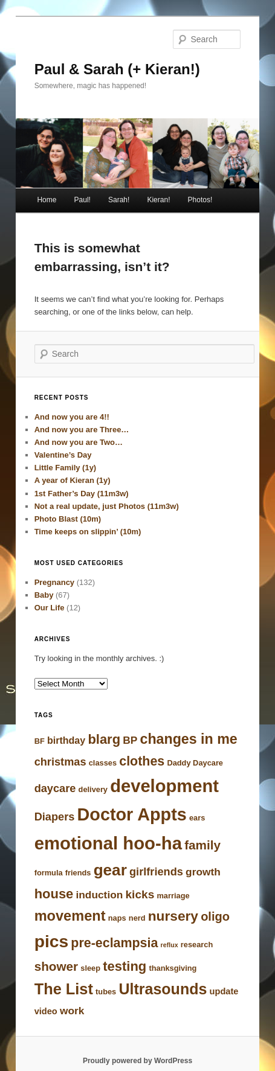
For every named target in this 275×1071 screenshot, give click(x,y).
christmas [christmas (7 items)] (60, 762)
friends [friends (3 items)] (78, 872)
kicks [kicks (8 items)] (140, 894)
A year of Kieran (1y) (72, 480)
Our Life (49, 607)
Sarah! (118, 200)
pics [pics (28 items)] (51, 941)
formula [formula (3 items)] (48, 872)
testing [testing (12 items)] (124, 966)
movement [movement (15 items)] (70, 916)
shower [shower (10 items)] (56, 966)
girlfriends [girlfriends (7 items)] (156, 872)
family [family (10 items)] (202, 845)
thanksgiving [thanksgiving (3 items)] (172, 968)
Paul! (82, 200)
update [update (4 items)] (224, 991)
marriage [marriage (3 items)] (173, 895)
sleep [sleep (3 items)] (90, 968)
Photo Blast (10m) (68, 518)
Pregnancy (54, 582)
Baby (44, 594)
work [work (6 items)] (72, 1011)
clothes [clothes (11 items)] (141, 761)
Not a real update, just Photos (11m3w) (106, 506)
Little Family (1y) (65, 467)
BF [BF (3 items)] (39, 741)
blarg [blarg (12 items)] (104, 739)
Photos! (200, 200)
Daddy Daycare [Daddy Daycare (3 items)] (195, 762)
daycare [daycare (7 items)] (55, 788)
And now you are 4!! (71, 416)
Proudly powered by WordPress (137, 1061)
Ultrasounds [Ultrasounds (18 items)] (162, 988)
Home (46, 200)
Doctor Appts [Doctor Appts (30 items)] (132, 814)
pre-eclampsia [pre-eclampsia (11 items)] (114, 943)
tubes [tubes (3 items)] (105, 991)
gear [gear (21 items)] (110, 870)
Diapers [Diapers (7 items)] (54, 817)
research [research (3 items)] (197, 944)
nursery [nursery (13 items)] (173, 916)
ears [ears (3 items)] (197, 817)
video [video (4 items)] (45, 1011)
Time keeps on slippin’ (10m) (87, 531)
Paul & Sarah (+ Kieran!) (117, 69)
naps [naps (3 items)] (117, 917)
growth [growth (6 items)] (203, 872)
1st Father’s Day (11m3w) (81, 493)
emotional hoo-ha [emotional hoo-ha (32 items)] (108, 843)
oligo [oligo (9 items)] (215, 916)
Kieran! (158, 200)
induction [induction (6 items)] (99, 895)
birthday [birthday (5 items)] (66, 740)
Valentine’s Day (63, 454)
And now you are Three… (81, 429)
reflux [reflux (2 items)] (169, 944)
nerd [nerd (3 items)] (137, 917)
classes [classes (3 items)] (103, 762)
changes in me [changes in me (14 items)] (188, 739)
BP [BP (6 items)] (130, 740)
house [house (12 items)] (54, 893)
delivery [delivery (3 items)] (93, 789)
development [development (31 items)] (164, 786)
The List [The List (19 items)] (63, 988)
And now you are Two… (78, 442)
